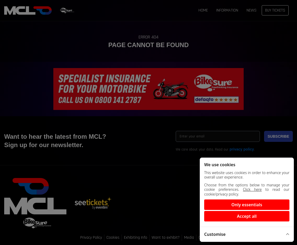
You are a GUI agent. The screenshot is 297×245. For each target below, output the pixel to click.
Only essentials (246, 205)
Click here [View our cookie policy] (252, 189)
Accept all (246, 216)
